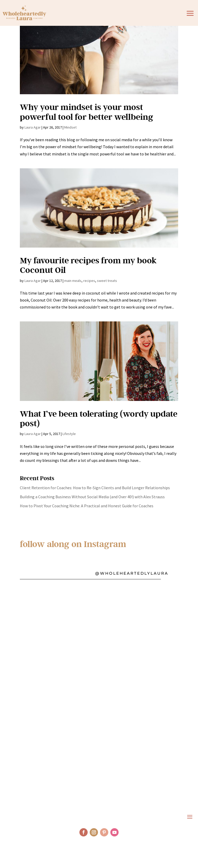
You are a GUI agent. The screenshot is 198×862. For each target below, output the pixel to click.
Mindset (70, 127)
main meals (72, 280)
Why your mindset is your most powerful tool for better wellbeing (86, 111)
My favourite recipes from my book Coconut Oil (88, 265)
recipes (89, 280)
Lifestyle (69, 433)
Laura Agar (32, 127)
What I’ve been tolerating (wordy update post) (98, 418)
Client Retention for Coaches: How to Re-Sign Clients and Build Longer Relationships (95, 487)
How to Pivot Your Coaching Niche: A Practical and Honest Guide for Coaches (86, 505)
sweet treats (107, 280)
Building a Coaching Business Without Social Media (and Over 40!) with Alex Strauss (92, 496)
